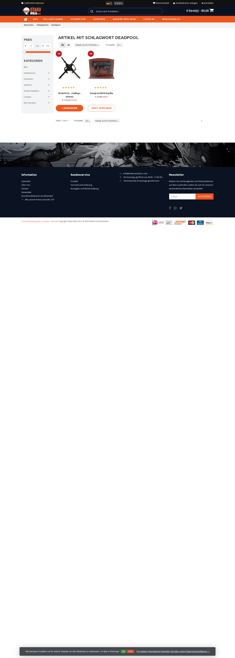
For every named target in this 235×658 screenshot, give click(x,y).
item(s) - (200, 10)
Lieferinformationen (32, 3)
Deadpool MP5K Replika (101, 93)
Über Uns (25, 185)
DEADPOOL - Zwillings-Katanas (69, 95)
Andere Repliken (125, 19)
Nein (130, 651)
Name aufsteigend (87, 45)
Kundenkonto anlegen (187, 3)
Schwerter (79, 19)
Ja (123, 651)
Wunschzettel (161, 3)
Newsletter (26, 192)
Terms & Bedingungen (31, 221)
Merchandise (172, 19)
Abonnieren (205, 196)
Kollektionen (54, 19)
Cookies (45, 221)
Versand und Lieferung (81, 185)
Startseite (25, 181)
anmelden (209, 3)
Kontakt (74, 181)
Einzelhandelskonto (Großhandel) (37, 195)
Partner (24, 188)
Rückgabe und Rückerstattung (84, 188)
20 (119, 45)
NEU (35, 19)
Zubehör (100, 19)
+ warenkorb (69, 108)
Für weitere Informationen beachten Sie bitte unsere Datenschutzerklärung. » (173, 651)
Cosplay (150, 19)
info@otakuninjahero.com (135, 173)
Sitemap (54, 221)
